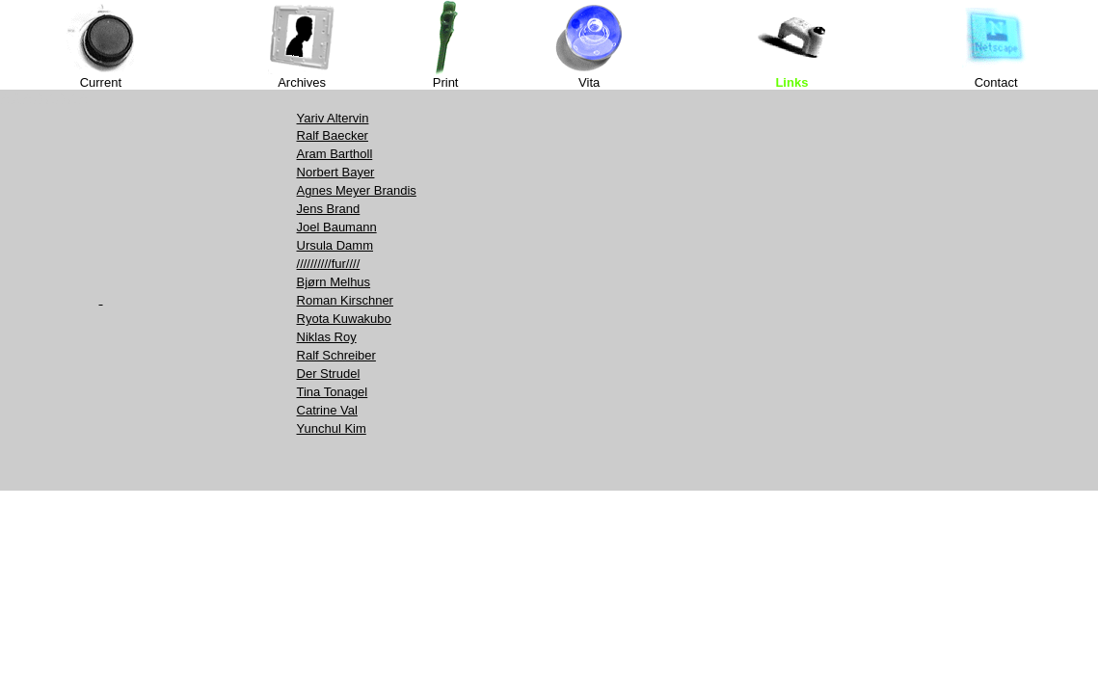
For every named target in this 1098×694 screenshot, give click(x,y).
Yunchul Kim (331, 428)
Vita (589, 82)
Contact (996, 82)
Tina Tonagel (332, 392)
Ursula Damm (335, 245)
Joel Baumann (337, 227)
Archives (302, 82)
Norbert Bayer (336, 172)
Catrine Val (327, 410)
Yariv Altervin (333, 118)
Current (100, 82)
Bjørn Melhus (334, 282)
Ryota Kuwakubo (344, 318)
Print (446, 82)
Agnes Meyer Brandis (356, 190)
